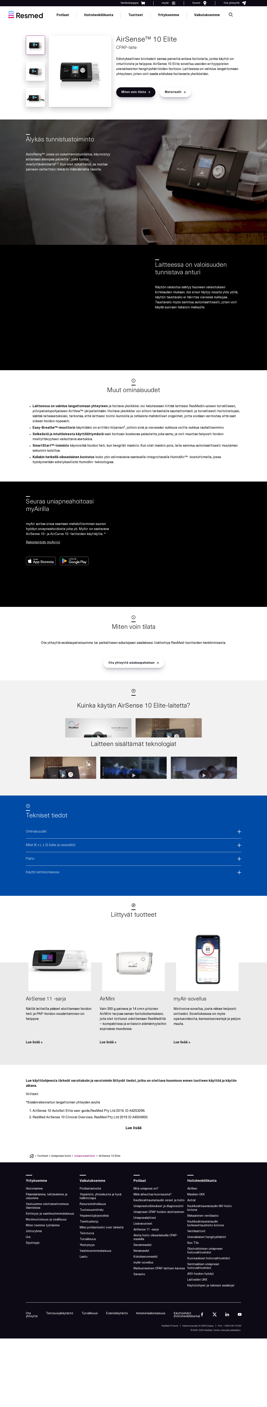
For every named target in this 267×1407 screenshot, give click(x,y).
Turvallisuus (88, 1280)
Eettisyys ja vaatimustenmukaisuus (50, 1255)
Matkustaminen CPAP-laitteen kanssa (159, 1310)
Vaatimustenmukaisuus (95, 1292)
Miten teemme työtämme (43, 1267)
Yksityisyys (87, 1286)
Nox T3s (193, 1284)
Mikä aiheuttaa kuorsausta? (152, 1236)
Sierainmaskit (143, 1286)
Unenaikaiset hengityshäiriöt (206, 1278)
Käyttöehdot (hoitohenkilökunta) (187, 1356)
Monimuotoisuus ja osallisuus (46, 1261)
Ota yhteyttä (32, 1356)
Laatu (83, 1298)
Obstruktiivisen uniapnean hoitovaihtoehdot (205, 1292)
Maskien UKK (196, 1236)
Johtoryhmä (34, 1272)
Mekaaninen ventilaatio (203, 1257)
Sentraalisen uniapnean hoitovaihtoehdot (203, 1307)
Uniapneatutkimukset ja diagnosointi (158, 1247)
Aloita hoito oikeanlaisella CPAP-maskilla (156, 1279)
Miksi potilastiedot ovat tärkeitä (101, 1269)
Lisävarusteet (143, 1265)
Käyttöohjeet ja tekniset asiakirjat (210, 1327)
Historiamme (34, 1230)
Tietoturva (87, 1275)
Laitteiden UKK (197, 1321)
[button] (135, 92)
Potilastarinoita (90, 1230)
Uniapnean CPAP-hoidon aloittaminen (159, 1253)
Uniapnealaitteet (84, 1197)
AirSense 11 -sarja (146, 1271)
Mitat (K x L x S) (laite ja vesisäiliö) (50, 886)
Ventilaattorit (196, 1272)
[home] (25, 14)
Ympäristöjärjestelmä (94, 1257)
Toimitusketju (89, 1263)
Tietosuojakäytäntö (59, 1355)
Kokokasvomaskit (146, 1298)
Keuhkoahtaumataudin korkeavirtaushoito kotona (205, 1265)
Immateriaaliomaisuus (150, 1355)
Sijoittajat (33, 1284)
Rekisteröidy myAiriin (43, 542)
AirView (192, 1230)
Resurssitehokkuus (93, 1245)
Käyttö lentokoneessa (42, 913)
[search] (230, 14)
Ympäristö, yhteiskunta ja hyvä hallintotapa (100, 1238)
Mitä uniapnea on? (146, 1230)
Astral (191, 1241)
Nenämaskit (141, 1292)
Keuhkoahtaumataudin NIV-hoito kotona (209, 1249)
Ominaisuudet (36, 873)
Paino (30, 900)
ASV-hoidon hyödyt (200, 1315)
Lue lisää (133, 1169)
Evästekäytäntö (117, 1355)
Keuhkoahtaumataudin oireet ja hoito (159, 1241)
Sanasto (139, 1315)
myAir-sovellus (143, 1304)
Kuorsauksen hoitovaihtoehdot (208, 1300)
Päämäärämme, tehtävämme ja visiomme (46, 1238)
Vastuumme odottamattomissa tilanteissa (47, 1247)
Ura (28, 1278)
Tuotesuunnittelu (91, 1251)
